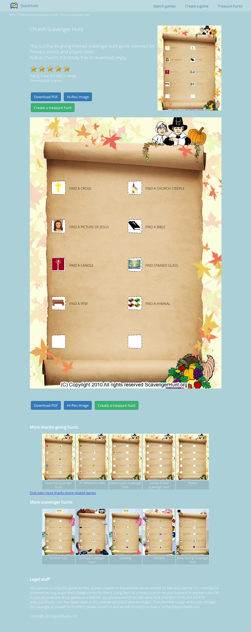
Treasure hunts (230, 6)
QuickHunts (29, 5)
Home (12, 15)
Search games (164, 6)
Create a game (196, 6)
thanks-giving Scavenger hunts (38, 15)
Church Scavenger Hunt (75, 15)
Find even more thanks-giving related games (63, 492)
